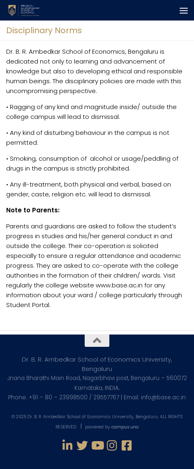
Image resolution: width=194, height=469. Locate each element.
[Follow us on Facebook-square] (126, 445)
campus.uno (125, 427)
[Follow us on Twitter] (82, 445)
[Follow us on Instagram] (112, 445)
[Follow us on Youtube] (97, 445)
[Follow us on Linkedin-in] (67, 445)
